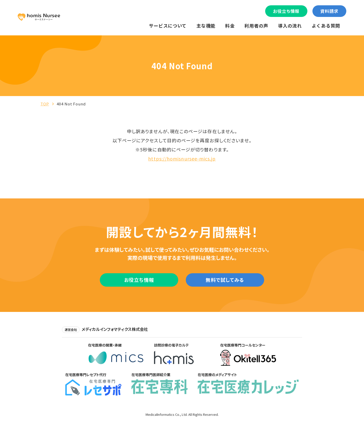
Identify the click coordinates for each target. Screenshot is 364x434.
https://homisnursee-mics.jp (182, 158)
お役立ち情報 (286, 11)
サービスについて (168, 25)
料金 (230, 25)
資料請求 (329, 11)
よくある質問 (326, 25)
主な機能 (205, 25)
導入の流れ (290, 25)
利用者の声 (256, 25)
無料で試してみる (224, 281)
